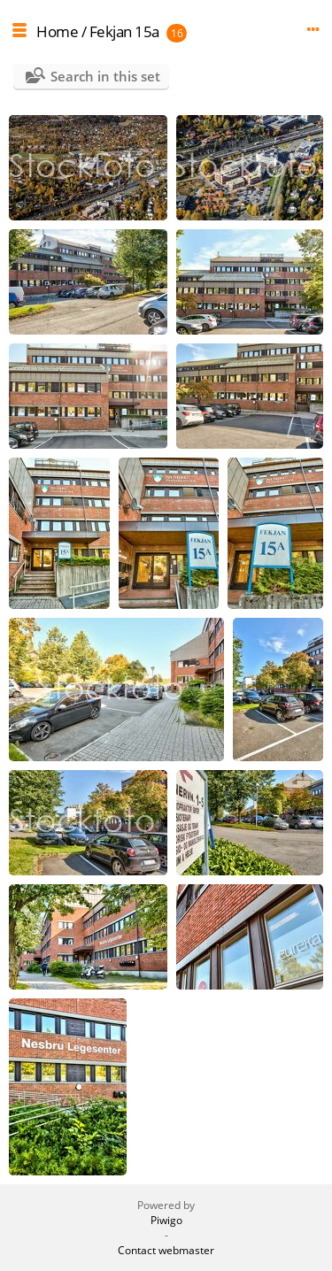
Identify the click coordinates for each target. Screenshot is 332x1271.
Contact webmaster (166, 1250)
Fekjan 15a (124, 31)
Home (57, 31)
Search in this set (105, 76)
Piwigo (166, 1220)
